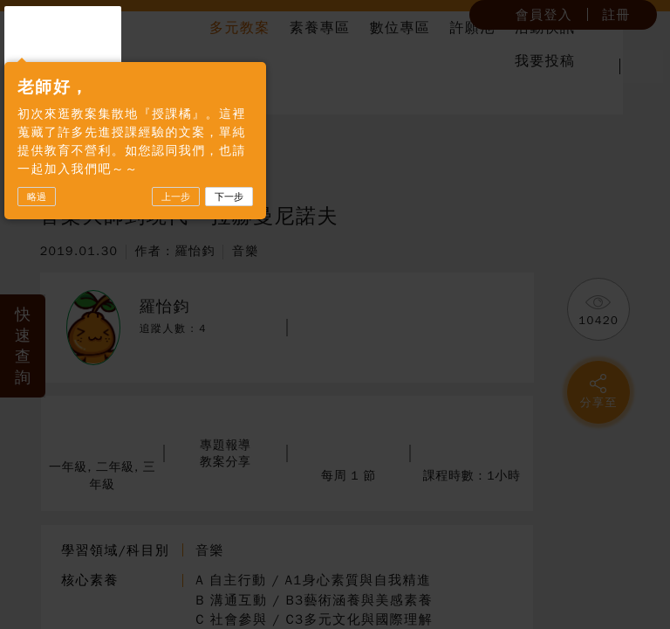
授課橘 (76, 63)
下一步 (229, 252)
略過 (36, 252)
